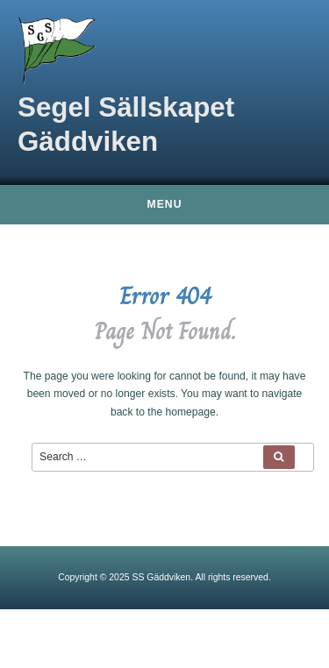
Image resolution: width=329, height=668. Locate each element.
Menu (164, 204)
